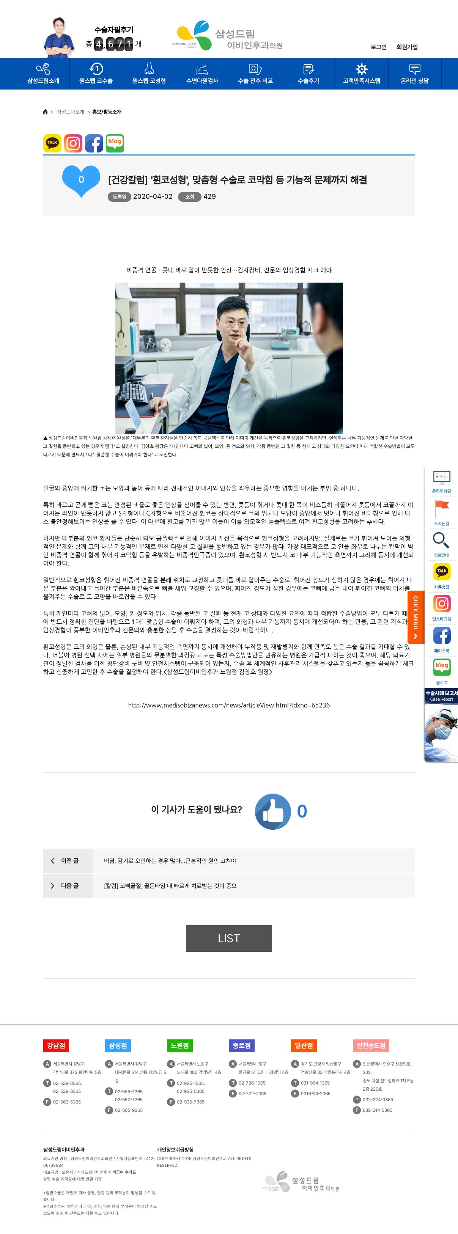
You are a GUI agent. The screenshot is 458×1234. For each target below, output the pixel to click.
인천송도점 (371, 1046)
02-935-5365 (191, 1091)
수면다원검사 (202, 81)
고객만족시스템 (361, 81)
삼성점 (118, 1046)
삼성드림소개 (43, 81)
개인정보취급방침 (175, 1150)
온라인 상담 (415, 81)
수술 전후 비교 (255, 81)
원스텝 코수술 (96, 81)
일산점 (304, 1046)
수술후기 (308, 81)
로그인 (379, 47)
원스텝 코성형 (149, 81)
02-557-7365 (129, 1099)
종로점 (242, 1046)
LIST (229, 938)
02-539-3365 (67, 1091)
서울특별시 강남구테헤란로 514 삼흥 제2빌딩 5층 (140, 1072)
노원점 (180, 1046)
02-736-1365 (252, 1083)
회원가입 (407, 47)
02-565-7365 (129, 1091)
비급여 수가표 (124, 1172)
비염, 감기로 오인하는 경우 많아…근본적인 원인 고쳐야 (170, 861)
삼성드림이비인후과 (63, 1150)
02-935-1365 (190, 1083)
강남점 (56, 1046)
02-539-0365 (67, 1083)
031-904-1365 (315, 1083)
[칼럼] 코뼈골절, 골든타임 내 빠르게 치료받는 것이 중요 (170, 886)
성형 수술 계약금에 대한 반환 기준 (72, 1179)
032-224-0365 (378, 1099)
